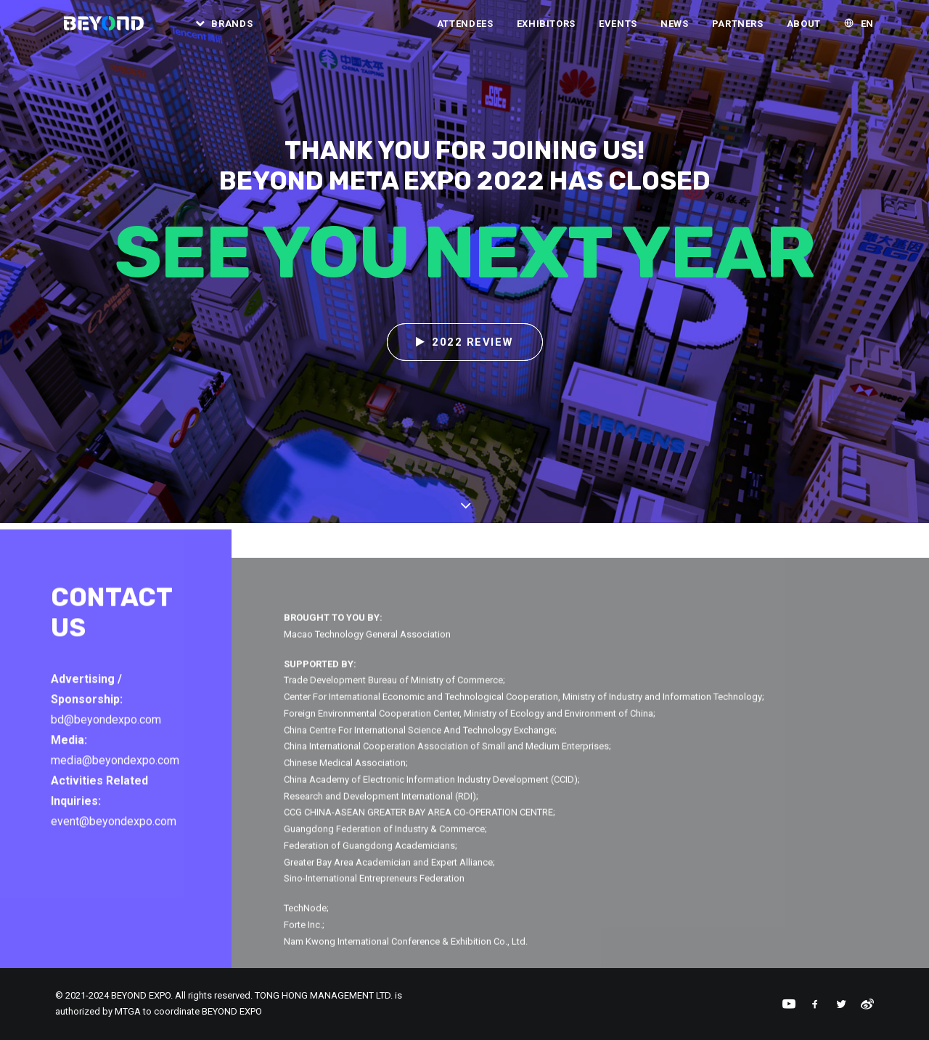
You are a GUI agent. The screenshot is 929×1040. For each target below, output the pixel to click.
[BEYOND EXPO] (103, 28)
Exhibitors (546, 28)
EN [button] (867, 28)
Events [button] (618, 28)
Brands (237, 28)
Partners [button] (738, 28)
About (804, 28)
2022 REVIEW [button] (465, 342)
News (674, 28)
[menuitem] (224, 28)
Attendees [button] (465, 28)
